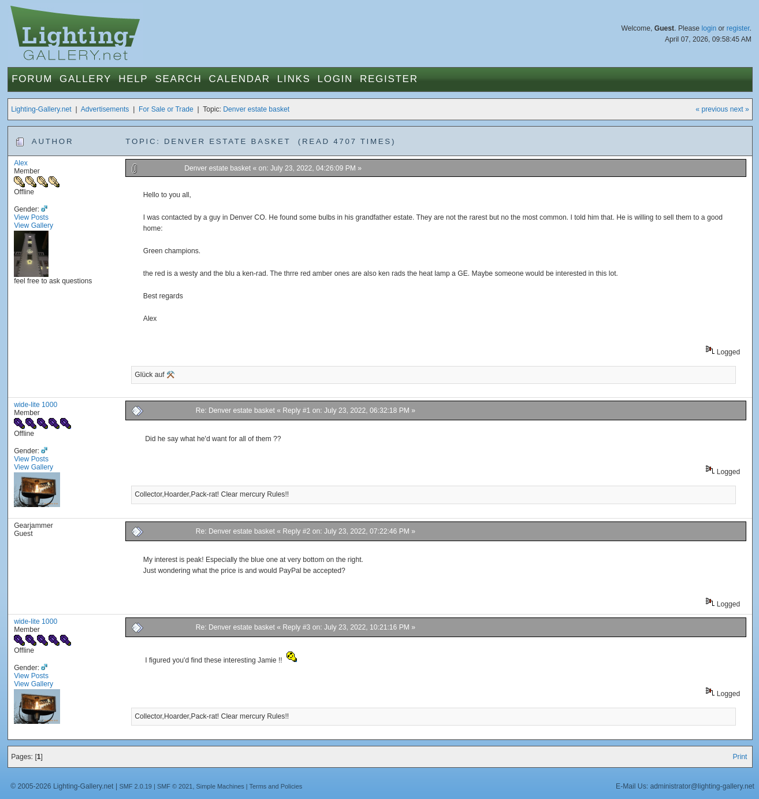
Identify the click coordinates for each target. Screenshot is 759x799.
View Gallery (33, 225)
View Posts (31, 217)
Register (389, 78)
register (738, 28)
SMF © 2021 (175, 786)
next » (739, 109)
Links (294, 78)
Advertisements (105, 109)
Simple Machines (220, 786)
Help (133, 78)
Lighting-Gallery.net (41, 109)
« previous (711, 109)
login (708, 28)
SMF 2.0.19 (135, 786)
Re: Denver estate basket (236, 410)
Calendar (239, 78)
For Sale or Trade (166, 109)
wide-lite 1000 (35, 405)
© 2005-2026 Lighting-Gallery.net (61, 786)
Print (739, 757)
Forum (32, 78)
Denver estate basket (256, 109)
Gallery (85, 78)
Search (178, 78)
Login (335, 78)
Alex (21, 163)
